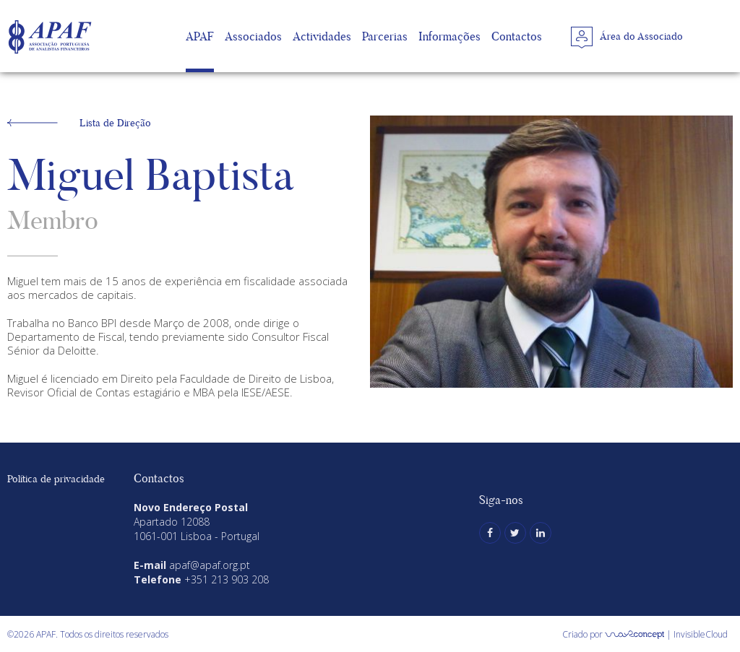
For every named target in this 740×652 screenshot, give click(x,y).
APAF (200, 36)
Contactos (516, 36)
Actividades (322, 36)
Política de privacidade (56, 478)
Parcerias (385, 36)
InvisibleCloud (701, 634)
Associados (253, 36)
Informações (449, 36)
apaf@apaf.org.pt (209, 565)
